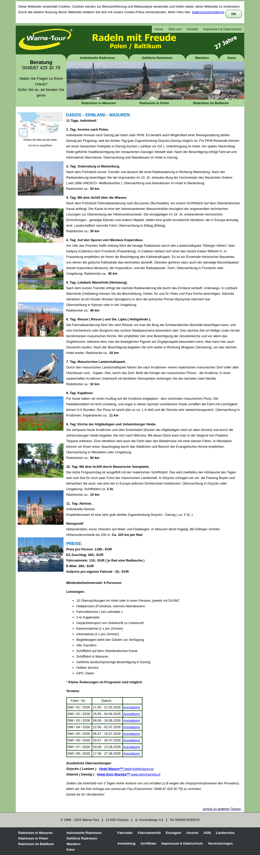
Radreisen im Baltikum (211, 103)
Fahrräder (125, 833)
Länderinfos (225, 833)
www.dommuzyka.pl (128, 774)
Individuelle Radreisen (97, 58)
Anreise (192, 833)
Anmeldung (131, 707)
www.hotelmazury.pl (126, 769)
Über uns (175, 29)
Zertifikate (148, 843)
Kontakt (192, 29)
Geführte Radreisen (157, 58)
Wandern (202, 58)
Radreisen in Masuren (99, 103)
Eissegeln (173, 833)
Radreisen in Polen (154, 103)
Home (158, 29)
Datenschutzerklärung (208, 12)
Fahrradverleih (149, 833)
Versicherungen (220, 843)
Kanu (232, 58)
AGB (207, 833)
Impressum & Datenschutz (222, 29)
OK (233, 14)
